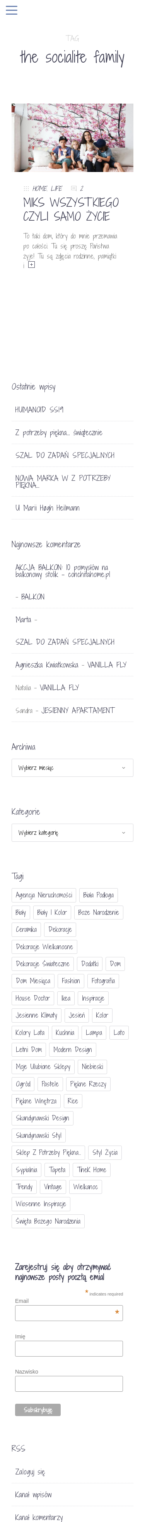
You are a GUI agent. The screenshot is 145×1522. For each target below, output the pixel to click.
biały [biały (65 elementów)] (21, 912)
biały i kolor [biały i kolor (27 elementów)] (52, 912)
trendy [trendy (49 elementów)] (24, 1186)
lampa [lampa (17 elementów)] (94, 1032)
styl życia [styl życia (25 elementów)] (105, 1152)
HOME (39, 188)
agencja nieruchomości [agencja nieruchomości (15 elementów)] (44, 894)
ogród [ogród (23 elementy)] (23, 1083)
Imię (20, 1336)
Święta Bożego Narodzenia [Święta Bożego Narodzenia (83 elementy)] (48, 1221)
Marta (23, 620)
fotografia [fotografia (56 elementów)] (103, 980)
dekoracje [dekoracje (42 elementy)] (60, 929)
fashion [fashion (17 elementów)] (71, 980)
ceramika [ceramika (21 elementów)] (26, 929)
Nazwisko (26, 1372)
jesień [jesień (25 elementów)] (77, 1015)
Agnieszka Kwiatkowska (46, 665)
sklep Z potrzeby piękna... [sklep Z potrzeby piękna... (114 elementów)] (48, 1152)
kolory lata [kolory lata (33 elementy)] (30, 1032)
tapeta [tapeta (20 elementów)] (57, 1169)
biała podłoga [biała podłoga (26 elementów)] (99, 894)
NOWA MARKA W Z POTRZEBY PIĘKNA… (63, 481)
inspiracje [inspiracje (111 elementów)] (93, 998)
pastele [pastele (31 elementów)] (50, 1083)
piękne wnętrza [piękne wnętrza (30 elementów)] (36, 1100)
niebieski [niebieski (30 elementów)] (92, 1066)
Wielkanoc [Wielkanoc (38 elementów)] (85, 1186)
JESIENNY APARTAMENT (77, 710)
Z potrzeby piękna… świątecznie (58, 432)
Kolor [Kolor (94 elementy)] (102, 1015)
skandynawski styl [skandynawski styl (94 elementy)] (38, 1135)
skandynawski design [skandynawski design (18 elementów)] (42, 1117)
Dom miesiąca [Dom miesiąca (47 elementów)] (33, 980)
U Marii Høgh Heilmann (47, 508)
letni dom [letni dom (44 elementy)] (29, 1049)
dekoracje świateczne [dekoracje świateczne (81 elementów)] (43, 963)
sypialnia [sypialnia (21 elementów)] (26, 1169)
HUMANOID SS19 (39, 410)
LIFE (56, 188)
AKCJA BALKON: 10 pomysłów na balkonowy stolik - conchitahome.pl (62, 570)
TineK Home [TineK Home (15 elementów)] (91, 1169)
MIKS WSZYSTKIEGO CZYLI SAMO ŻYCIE (71, 209)
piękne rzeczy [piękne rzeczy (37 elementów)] (88, 1083)
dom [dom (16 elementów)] (115, 963)
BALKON (32, 597)
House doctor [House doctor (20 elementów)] (33, 998)
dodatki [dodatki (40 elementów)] (89, 963)
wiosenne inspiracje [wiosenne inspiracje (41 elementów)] (41, 1203)
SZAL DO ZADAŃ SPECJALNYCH (64, 455)
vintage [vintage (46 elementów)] (53, 1186)
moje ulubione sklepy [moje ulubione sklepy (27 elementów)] (43, 1066)
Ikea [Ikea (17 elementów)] (65, 998)
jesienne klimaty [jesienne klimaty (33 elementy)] (36, 1015)
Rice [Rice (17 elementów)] (73, 1100)
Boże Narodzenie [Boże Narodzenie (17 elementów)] (98, 912)
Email (67, 1301)
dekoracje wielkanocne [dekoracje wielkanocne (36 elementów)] (44, 946)
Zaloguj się (30, 1472)
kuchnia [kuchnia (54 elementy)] (65, 1032)
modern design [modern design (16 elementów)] (72, 1049)
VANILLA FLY (106, 665)
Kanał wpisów (33, 1495)
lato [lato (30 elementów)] (119, 1032)
